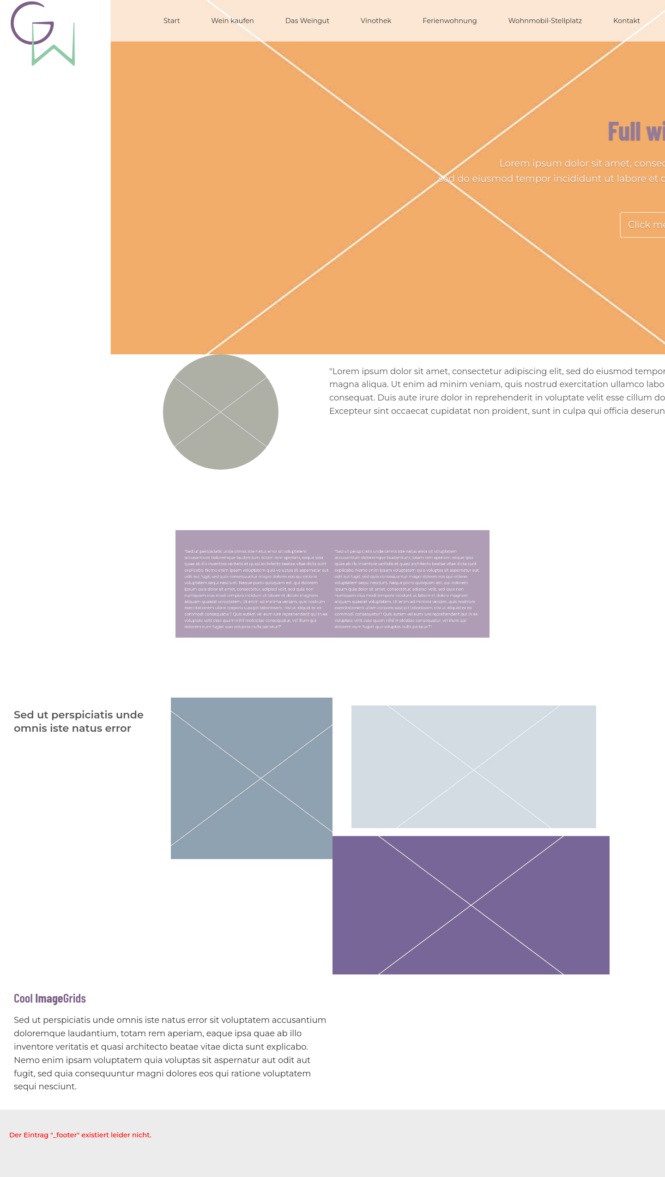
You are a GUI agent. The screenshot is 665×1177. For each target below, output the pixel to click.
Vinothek (376, 21)
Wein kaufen (232, 21)
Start (171, 21)
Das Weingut (307, 21)
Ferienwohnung (450, 21)
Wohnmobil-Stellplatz (545, 21)
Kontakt (626, 21)
